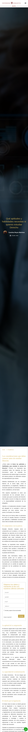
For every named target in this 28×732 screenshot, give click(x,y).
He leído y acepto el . (13, 610)
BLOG (14, 6)
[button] (25, 3)
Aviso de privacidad (17, 610)
